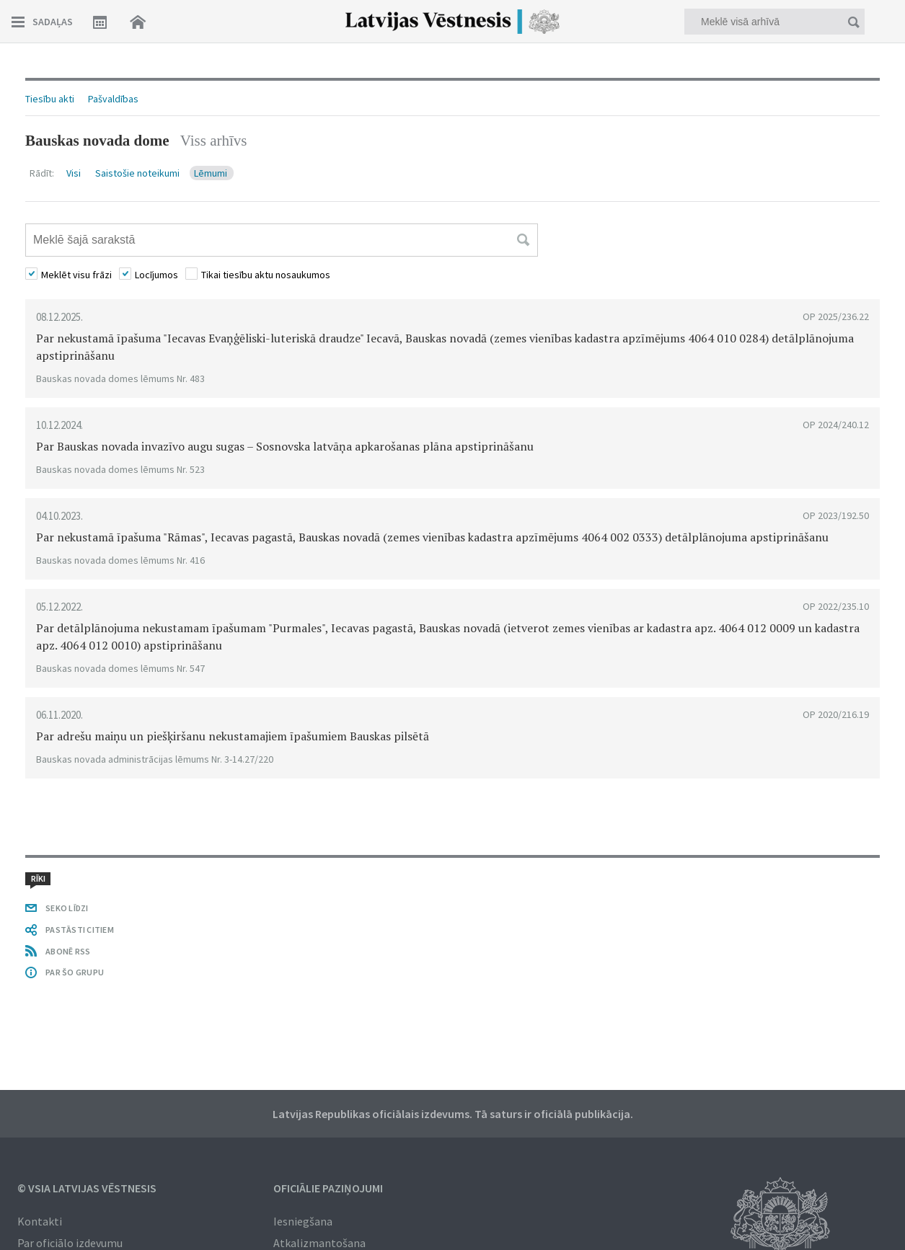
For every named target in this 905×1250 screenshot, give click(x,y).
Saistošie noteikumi (138, 173)
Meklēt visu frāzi (76, 274)
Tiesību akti (49, 98)
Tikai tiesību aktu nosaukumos (265, 274)
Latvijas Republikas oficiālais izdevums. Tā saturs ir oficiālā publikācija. (453, 1114)
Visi (74, 173)
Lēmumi (211, 173)
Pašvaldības (113, 98)
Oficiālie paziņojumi (328, 1188)
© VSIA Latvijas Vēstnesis (86, 1188)
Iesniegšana (302, 1221)
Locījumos (156, 274)
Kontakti (39, 1221)
